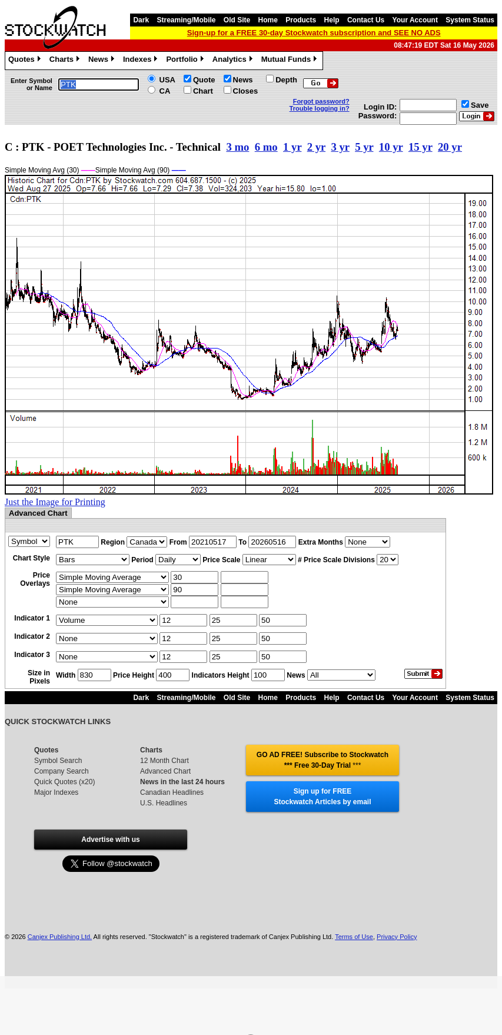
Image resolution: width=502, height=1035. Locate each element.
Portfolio (186, 60)
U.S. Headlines (163, 803)
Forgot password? (321, 101)
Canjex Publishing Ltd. (60, 936)
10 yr (391, 147)
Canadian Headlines (172, 792)
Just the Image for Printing (55, 502)
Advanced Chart (165, 771)
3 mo (237, 147)
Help (332, 20)
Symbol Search (58, 761)
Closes (245, 91)
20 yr (450, 147)
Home (268, 20)
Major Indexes (56, 792)
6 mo (266, 147)
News (102, 60)
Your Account (415, 20)
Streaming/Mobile (186, 20)
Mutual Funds (290, 60)
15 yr (420, 147)
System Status (470, 20)
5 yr (364, 147)
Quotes (26, 60)
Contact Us (365, 20)
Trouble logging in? (320, 108)
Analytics (233, 60)
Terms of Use (354, 936)
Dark (141, 20)
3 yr (340, 147)
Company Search (61, 771)
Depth (286, 79)
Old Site (237, 20)
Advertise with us (110, 839)
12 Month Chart (164, 761)
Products (300, 20)
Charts (65, 60)
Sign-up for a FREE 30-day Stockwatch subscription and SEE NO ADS (314, 32)
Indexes (141, 60)
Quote (204, 79)
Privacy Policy (397, 936)
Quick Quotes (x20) (64, 782)
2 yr (316, 147)
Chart (203, 91)
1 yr (292, 147)
